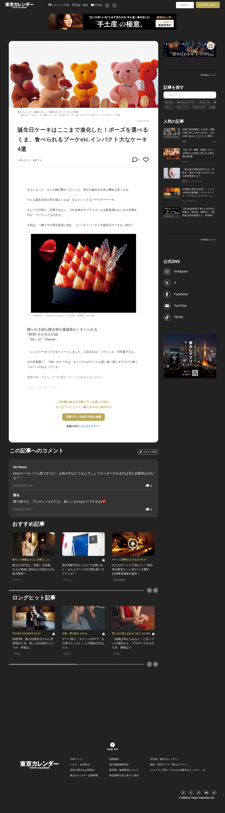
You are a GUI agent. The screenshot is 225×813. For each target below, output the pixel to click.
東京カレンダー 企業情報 (84, 775)
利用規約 (114, 759)
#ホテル (169, 102)
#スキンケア (199, 107)
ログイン (184, 5)
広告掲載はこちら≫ (208, 75)
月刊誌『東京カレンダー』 (165, 759)
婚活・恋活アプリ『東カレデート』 (169, 764)
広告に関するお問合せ (82, 770)
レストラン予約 (58, 5)
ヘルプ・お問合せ (80, 764)
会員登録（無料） (208, 5)
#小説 (212, 107)
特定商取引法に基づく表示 (124, 775)
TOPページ (76, 759)
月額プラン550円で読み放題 (83, 416)
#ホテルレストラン (186, 102)
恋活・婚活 (80, 5)
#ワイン (169, 107)
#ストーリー (183, 107)
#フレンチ (204, 102)
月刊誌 (96, 5)
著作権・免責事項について (124, 770)
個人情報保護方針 (119, 764)
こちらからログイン (90, 426)
